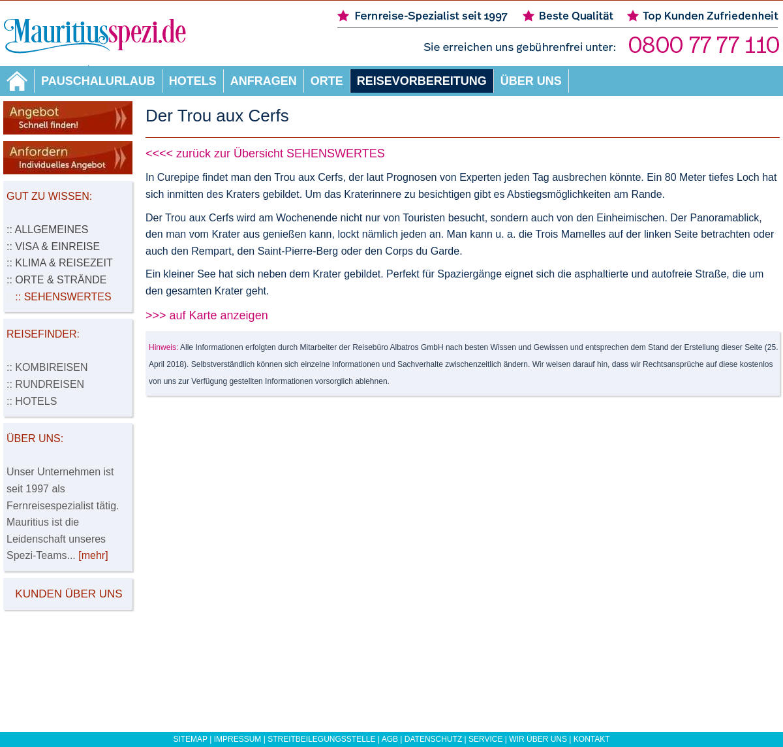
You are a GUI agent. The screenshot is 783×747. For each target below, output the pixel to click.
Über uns (531, 80)
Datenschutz (433, 739)
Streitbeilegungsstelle (321, 739)
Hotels (193, 80)
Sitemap (190, 739)
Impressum (238, 739)
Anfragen (263, 80)
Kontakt (592, 739)
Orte (327, 80)
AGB (390, 739)
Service (485, 739)
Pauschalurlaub (98, 80)
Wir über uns (538, 739)
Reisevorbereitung (422, 80)
